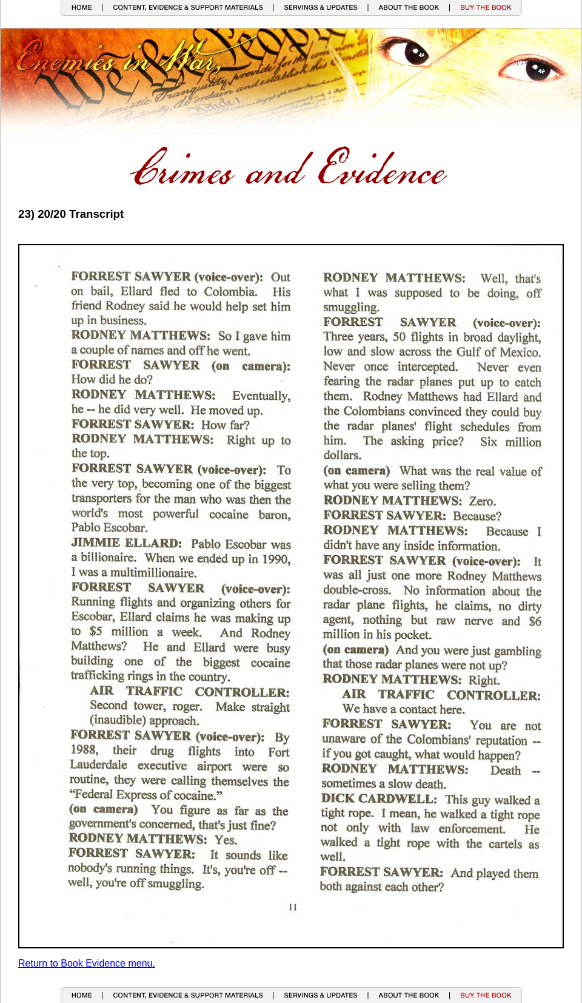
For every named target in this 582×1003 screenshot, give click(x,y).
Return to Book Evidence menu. (86, 963)
